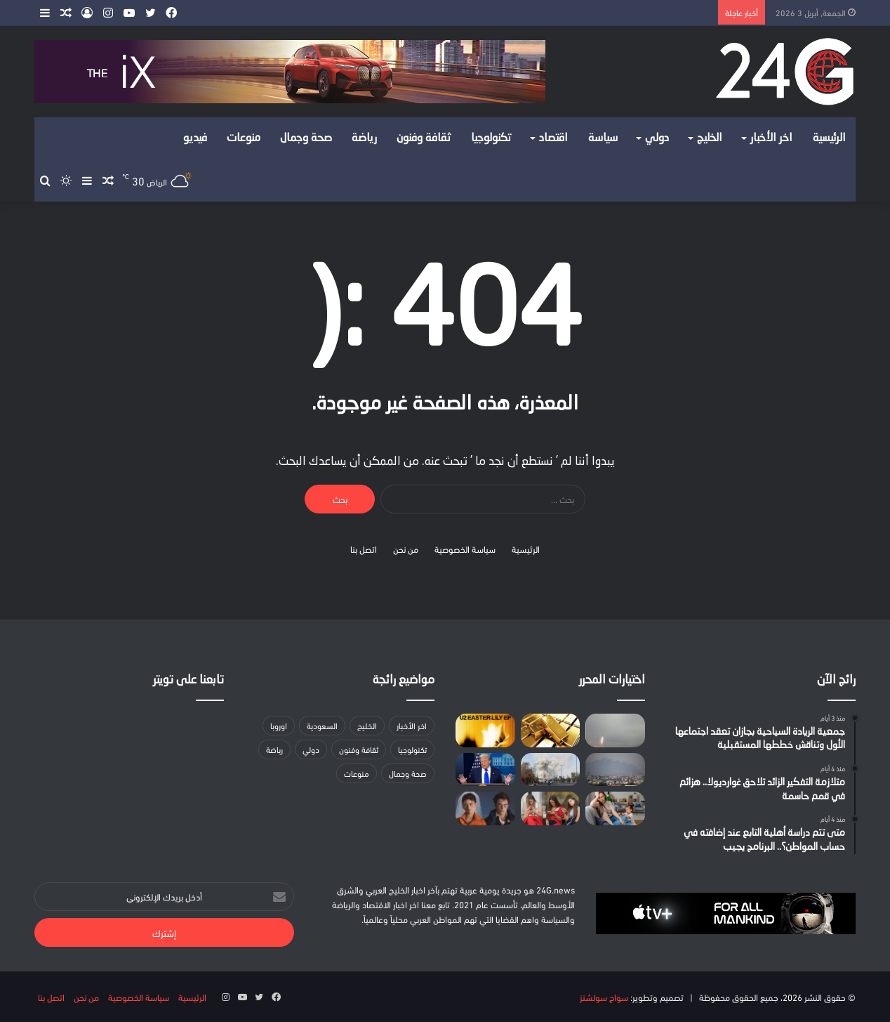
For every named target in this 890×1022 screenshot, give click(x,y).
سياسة (603, 138)
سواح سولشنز (604, 997)
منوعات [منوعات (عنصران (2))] (356, 773)
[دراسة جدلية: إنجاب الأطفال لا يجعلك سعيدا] (615, 808)
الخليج (709, 138)
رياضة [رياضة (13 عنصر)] (274, 749)
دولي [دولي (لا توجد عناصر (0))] (311, 749)
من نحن (405, 549)
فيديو (195, 138)
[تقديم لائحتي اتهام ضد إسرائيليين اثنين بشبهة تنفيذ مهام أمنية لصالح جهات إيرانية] (615, 770)
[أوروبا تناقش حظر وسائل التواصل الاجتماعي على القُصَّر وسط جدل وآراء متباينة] (550, 808)
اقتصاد (553, 138)
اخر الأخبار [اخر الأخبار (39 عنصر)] (412, 725)
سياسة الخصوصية (465, 549)
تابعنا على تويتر (188, 680)
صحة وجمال (306, 138)
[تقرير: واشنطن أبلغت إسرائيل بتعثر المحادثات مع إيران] (550, 770)
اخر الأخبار (771, 138)
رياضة (364, 138)
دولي (657, 138)
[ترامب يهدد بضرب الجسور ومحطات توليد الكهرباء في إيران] (485, 770)
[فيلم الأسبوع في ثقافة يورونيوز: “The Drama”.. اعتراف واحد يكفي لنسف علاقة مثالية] (485, 808)
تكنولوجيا (491, 138)
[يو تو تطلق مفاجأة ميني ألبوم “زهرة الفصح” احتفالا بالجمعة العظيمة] (485, 730)
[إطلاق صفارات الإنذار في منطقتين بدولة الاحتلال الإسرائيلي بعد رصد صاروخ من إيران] (615, 730)
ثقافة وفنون (424, 138)
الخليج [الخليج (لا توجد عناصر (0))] (367, 725)
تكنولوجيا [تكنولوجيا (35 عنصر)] (412, 749)
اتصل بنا (363, 549)
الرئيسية (829, 138)
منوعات (243, 138)
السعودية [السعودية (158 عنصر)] (322, 725)
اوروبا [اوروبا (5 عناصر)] (278, 725)
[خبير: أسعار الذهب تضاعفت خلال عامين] (550, 730)
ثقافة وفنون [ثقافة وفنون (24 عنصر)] (358, 749)
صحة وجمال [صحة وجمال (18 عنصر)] (408, 773)
